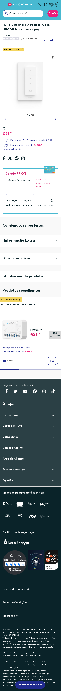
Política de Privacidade (16, 589)
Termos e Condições (15, 602)
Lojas (8, 404)
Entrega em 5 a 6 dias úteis (16, 348)
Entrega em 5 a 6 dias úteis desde (32, 140)
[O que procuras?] (23, 13)
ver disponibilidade (12, 149)
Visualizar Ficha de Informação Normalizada (25, 195)
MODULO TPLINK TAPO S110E (18, 305)
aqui (14, 209)
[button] (55, 119)
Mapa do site (11, 615)
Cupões (53, 13)
